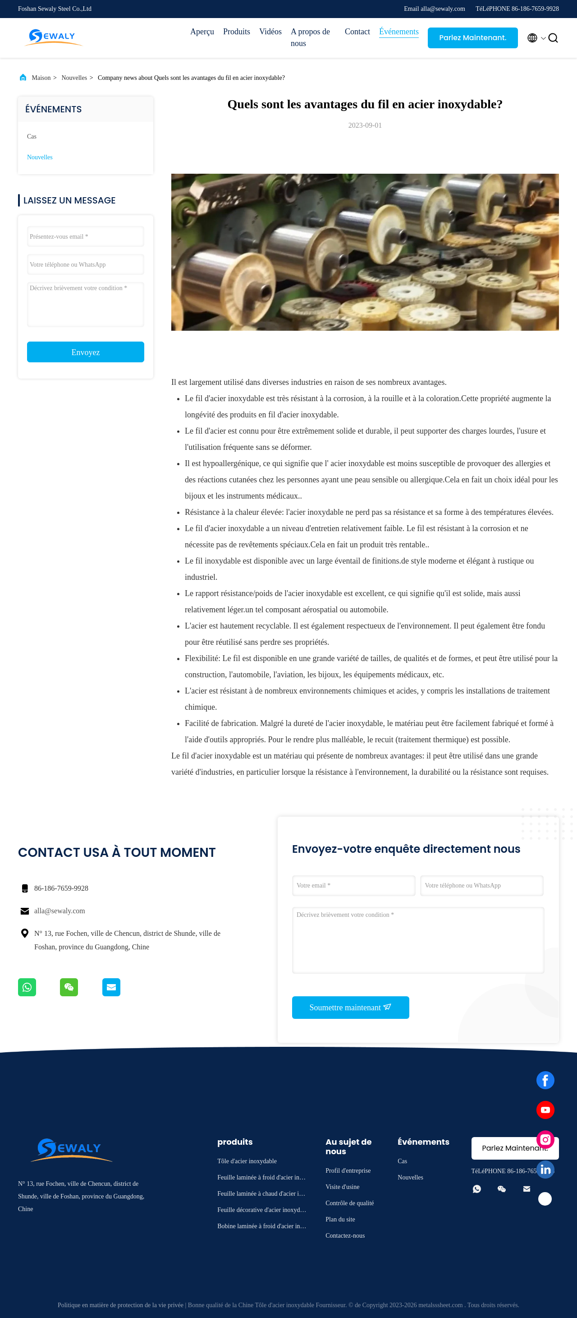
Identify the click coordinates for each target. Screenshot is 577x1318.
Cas (32, 136)
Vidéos (270, 31)
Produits (236, 31)
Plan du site (340, 1219)
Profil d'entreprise (348, 1170)
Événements (399, 31)
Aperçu (202, 31)
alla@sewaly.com (59, 911)
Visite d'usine (342, 1187)
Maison (41, 77)
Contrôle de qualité (349, 1203)
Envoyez (86, 352)
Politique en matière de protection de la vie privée (120, 1305)
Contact (357, 31)
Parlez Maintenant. (472, 37)
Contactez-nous (345, 1235)
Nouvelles (74, 77)
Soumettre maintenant (351, 1007)
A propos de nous (310, 37)
